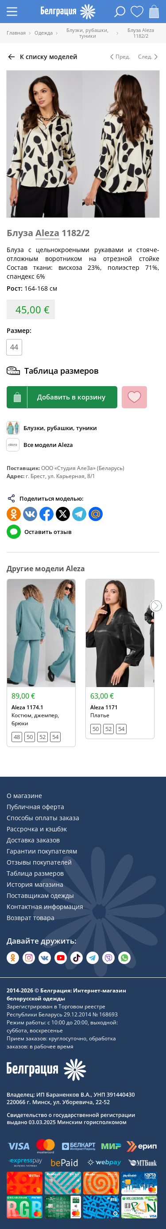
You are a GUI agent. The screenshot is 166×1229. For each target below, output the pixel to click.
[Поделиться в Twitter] (63, 514)
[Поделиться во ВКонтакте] (30, 514)
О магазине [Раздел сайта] (24, 795)
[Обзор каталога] (52, 427)
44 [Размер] (14, 347)
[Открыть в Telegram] (92, 958)
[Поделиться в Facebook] (46, 514)
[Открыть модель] (41, 663)
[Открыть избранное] (137, 11)
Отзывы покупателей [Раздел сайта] (39, 862)
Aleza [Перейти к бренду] (47, 233)
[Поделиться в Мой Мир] (96, 514)
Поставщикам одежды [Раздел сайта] (40, 895)
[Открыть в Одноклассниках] (13, 958)
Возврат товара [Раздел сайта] (30, 917)
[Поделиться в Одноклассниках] (14, 514)
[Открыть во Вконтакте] (45, 958)
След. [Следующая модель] (148, 56)
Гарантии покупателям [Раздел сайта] (42, 851)
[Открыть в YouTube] (60, 958)
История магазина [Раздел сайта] (35, 884)
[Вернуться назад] (42, 57)
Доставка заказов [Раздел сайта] (33, 840)
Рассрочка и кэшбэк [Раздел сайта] (37, 829)
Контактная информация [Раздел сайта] (45, 906)
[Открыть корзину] (154, 11)
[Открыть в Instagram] (29, 958)
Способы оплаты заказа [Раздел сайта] (43, 818)
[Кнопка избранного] (134, 397)
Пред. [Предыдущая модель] (119, 56)
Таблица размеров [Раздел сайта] (35, 873)
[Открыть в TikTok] (76, 958)
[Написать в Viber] (108, 958)
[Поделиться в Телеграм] (79, 514)
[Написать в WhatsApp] (124, 958)
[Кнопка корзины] (62, 397)
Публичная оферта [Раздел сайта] (35, 806)
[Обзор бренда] (40, 444)
